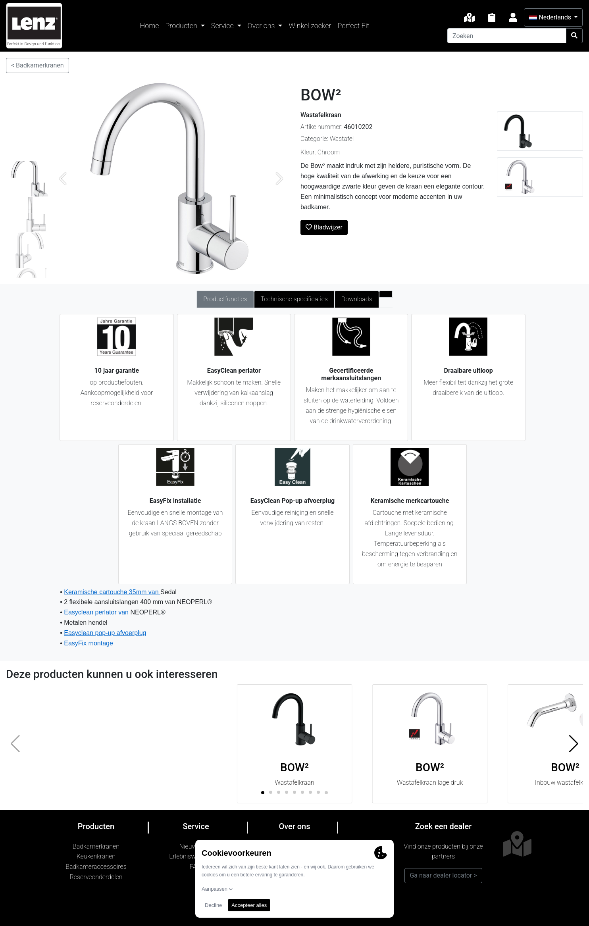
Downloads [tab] (356, 299)
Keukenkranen (96, 856)
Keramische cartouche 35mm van (112, 592)
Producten (182, 25)
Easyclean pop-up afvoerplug (105, 633)
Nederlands (550, 17)
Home (149, 25)
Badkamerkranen (96, 846)
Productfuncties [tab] (225, 299)
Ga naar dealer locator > (443, 875)
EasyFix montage (88, 643)
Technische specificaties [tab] (294, 299)
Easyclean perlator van (97, 612)
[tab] (386, 294)
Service (223, 25)
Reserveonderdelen (96, 877)
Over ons (262, 25)
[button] (573, 744)
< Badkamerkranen (37, 65)
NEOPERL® (147, 612)
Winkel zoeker (310, 25)
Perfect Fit (354, 25)
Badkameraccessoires (95, 866)
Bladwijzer (324, 227)
